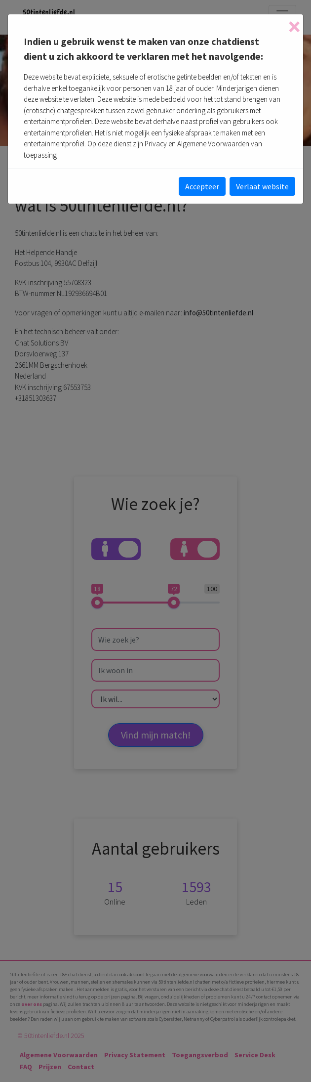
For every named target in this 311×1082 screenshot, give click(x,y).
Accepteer (202, 186)
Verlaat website (262, 186)
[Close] (294, 26)
